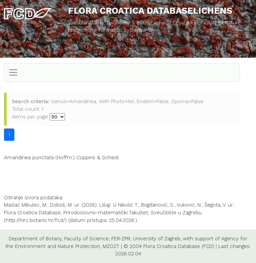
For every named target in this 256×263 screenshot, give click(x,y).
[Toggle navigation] (13, 72)
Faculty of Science (86, 239)
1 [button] (9, 135)
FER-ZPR (120, 239)
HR (240, 46)
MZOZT (111, 246)
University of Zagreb (156, 239)
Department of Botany (35, 239)
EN (249, 46)
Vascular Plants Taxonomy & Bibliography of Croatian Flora (137, 23)
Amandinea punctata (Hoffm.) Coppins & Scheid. (61, 158)
